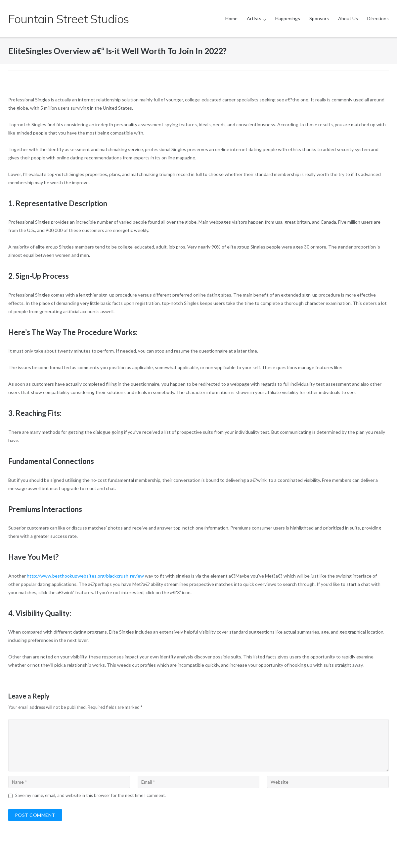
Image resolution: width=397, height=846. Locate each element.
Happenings (287, 18)
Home (231, 18)
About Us (348, 18)
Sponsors (319, 18)
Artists (254, 18)
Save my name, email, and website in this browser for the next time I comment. (90, 795)
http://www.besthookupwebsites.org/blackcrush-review (85, 576)
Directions (378, 18)
